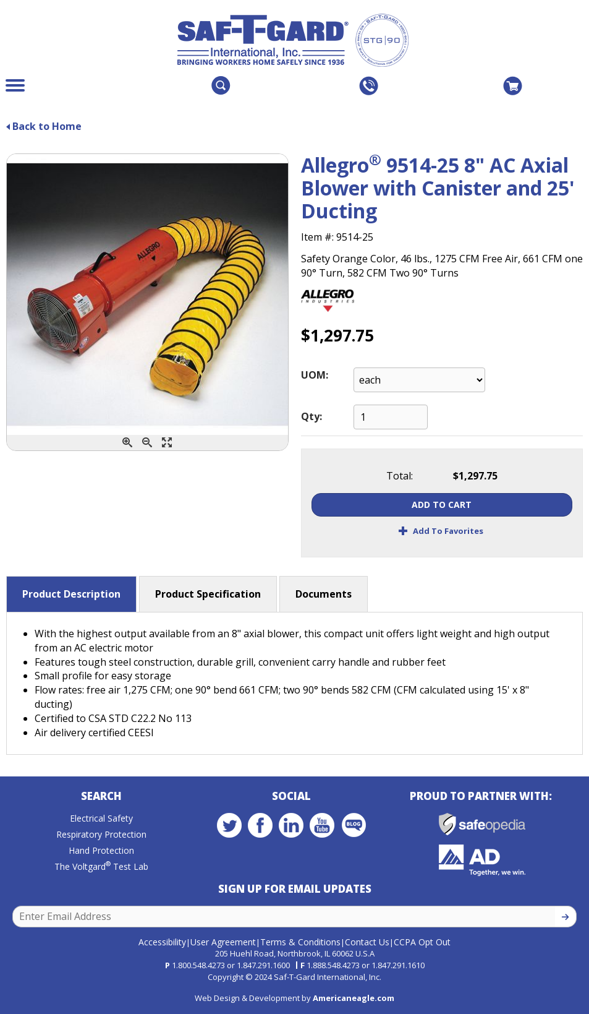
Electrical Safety (101, 818)
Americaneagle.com (353, 997)
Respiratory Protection (101, 834)
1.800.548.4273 (198, 965)
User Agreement (223, 942)
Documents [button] (323, 594)
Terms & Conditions (300, 942)
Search (101, 796)
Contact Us (367, 942)
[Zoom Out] (147, 442)
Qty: (311, 416)
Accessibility (162, 942)
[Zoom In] (127, 442)
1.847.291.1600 (263, 965)
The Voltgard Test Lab (101, 866)
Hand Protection (101, 850)
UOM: (314, 375)
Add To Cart (442, 504)
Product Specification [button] (208, 594)
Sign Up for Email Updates (294, 889)
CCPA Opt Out (422, 942)
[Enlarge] (167, 442)
